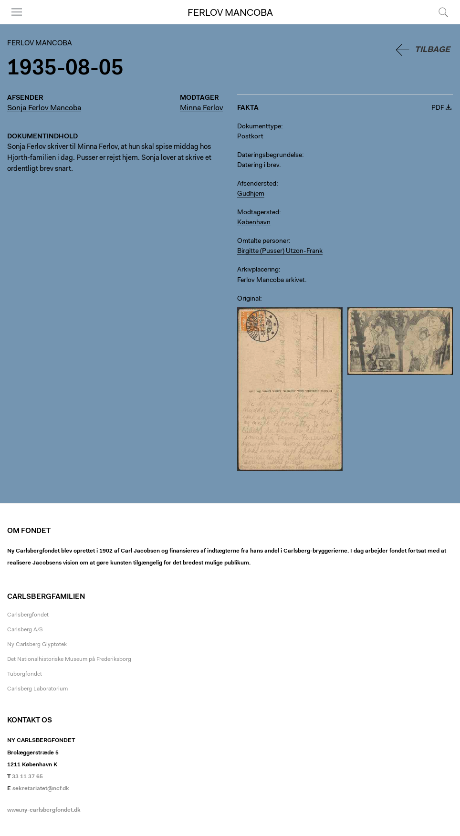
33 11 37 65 (27, 777)
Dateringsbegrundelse (269, 155)
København (254, 222)
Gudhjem (250, 194)
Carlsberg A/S (25, 630)
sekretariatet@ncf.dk (40, 789)
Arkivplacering (258, 270)
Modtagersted (258, 212)
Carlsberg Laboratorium (37, 689)
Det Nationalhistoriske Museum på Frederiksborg (69, 659)
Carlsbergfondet (28, 615)
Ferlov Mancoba (230, 13)
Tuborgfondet (24, 674)
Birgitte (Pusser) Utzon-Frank (280, 251)
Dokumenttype (259, 127)
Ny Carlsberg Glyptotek (37, 645)
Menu (17, 12)
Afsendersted (256, 184)
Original (248, 299)
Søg (443, 12)
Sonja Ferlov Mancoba (44, 108)
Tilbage (432, 50)
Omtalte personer (263, 241)
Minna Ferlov (201, 108)
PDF (437, 108)
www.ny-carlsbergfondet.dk (44, 810)
